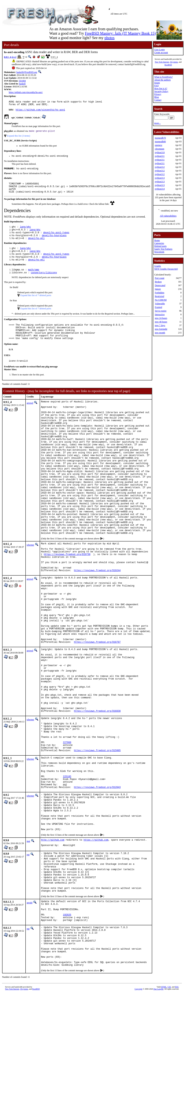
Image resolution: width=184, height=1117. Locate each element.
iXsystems (174, 62)
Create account (161, 52)
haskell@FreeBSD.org (26, 72)
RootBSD (168, 65)
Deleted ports (160, 246)
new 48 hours (161, 321)
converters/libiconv (44, 283)
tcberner (30, 589)
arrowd (30, 418)
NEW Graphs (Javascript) (166, 269)
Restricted (159, 296)
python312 (160, 167)
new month (160, 332)
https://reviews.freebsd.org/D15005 (97, 836)
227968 (67, 826)
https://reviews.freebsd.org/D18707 (97, 706)
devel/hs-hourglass (54, 243)
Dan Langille (158, 1113)
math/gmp (33, 280)
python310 (160, 152)
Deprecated (160, 285)
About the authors (162, 80)
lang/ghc (25, 233)
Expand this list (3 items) (18, 138)
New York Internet (162, 62)
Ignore (158, 289)
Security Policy (161, 91)
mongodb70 (160, 138)
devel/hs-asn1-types (56, 239)
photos (109, 38)
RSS (176, 1111)
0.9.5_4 (7, 57)
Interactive (160, 314)
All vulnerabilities (168, 216)
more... (157, 123)
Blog (156, 97)
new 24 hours (161, 318)
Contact (157, 100)
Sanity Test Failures (163, 249)
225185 (67, 867)
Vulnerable (160, 303)
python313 (160, 178)
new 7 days (160, 325)
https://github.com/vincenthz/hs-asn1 (26, 92)
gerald (29, 1013)
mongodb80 (160, 141)
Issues (157, 82)
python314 (160, 189)
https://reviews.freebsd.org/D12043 (97, 880)
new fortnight (161, 329)
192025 (67, 1028)
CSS (169, 1111)
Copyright (138, 1113)
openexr (158, 145)
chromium (159, 148)
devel (13, 57)
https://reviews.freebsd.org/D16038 (97, 789)
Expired (158, 307)
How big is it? (160, 88)
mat (28, 942)
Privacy (157, 94)
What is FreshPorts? (163, 77)
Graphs (157, 266)
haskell (22, 83)
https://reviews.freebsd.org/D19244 (97, 620)
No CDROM (161, 300)
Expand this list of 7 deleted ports (35, 306)
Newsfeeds (159, 252)
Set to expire (160, 311)
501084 (22, 80)
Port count (159, 278)
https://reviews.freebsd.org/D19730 (67, 601)
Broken (158, 281)
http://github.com (52, 941)
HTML (163, 1111)
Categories (159, 243)
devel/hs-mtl (36, 246)
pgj (28, 956)
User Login (159, 49)
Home (157, 240)
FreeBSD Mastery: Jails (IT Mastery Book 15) (120, 33)
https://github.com (96, 941)
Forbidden (159, 292)
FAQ (156, 85)
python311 (160, 156)
